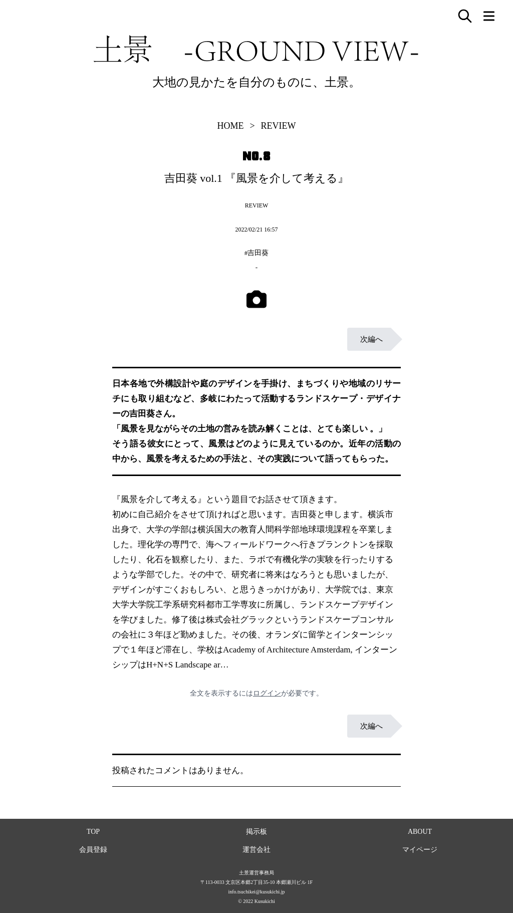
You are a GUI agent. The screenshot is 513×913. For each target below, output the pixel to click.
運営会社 (256, 849)
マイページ (419, 849)
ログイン (267, 693)
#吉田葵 (256, 253)
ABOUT (420, 831)
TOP (93, 831)
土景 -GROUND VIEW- (256, 49)
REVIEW (278, 126)
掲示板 (256, 831)
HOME (230, 126)
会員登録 (93, 849)
